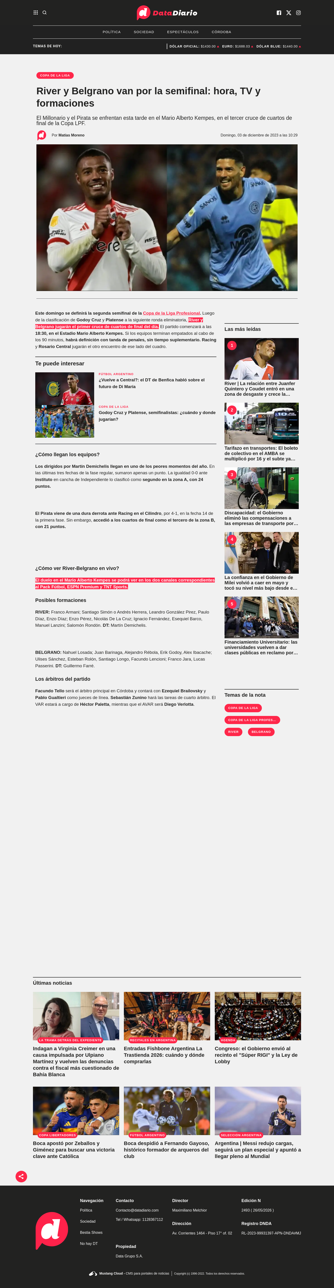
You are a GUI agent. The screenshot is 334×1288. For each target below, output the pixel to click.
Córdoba (221, 32)
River (233, 732)
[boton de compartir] (21, 1176)
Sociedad (144, 32)
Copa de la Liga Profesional (171, 313)
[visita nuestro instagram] (298, 12)
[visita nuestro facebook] (279, 12)
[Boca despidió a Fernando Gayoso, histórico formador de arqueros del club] (167, 1111)
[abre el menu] (36, 13)
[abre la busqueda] (44, 13)
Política (112, 32)
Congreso (164, 46)
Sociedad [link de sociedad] (88, 1221)
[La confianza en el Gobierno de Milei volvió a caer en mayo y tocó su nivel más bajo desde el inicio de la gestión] (262, 553)
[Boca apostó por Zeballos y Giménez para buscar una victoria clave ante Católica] (76, 1111)
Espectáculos (183, 32)
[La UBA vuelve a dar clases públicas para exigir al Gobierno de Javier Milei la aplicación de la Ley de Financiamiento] (262, 617)
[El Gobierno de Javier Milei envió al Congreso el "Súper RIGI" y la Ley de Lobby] (258, 1016)
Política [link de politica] (86, 1210)
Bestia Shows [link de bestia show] (91, 1232)
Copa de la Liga (243, 708)
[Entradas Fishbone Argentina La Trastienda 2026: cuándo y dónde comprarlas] (167, 1016)
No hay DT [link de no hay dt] (89, 1244)
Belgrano (261, 732)
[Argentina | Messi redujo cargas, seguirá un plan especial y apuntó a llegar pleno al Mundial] (258, 1111)
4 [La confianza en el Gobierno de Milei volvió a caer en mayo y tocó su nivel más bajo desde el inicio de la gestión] (232, 539)
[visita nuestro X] (288, 12)
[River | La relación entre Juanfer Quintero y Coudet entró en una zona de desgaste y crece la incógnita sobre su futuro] (262, 359)
